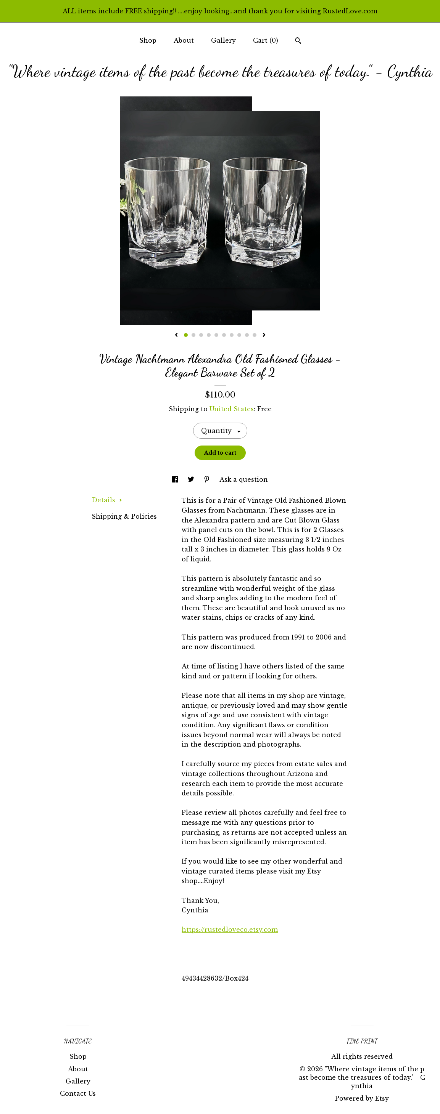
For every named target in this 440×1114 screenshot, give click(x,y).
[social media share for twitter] (192, 479)
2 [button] (193, 335)
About (184, 40)
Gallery (223, 40)
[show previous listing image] (176, 335)
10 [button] (254, 335)
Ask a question (243, 479)
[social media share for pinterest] (208, 479)
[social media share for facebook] (176, 479)
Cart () (265, 40)
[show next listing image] (264, 335)
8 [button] (239, 335)
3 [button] (201, 335)
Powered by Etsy (362, 1098)
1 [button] (186, 335)
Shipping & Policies (124, 516)
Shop (147, 40)
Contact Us (78, 1093)
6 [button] (224, 335)
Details (107, 500)
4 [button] (209, 335)
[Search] (298, 41)
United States (232, 409)
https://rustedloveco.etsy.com (230, 929)
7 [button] (232, 335)
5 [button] (216, 335)
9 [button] (247, 335)
